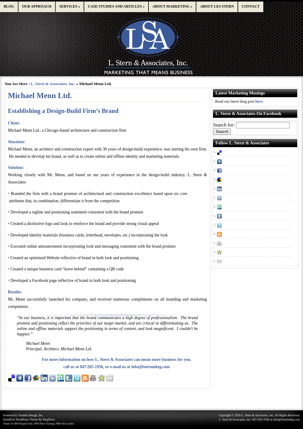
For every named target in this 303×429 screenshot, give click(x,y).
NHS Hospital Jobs (23, 423)
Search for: (224, 124)
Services (69, 6)
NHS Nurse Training (44, 423)
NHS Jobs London (65, 423)
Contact (251, 6)
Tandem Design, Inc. (30, 415)
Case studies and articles (116, 6)
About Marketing (172, 6)
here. (259, 101)
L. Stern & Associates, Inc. (53, 83)
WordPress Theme (27, 419)
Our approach (37, 6)
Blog (9, 6)
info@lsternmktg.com (151, 367)
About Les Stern (217, 6)
